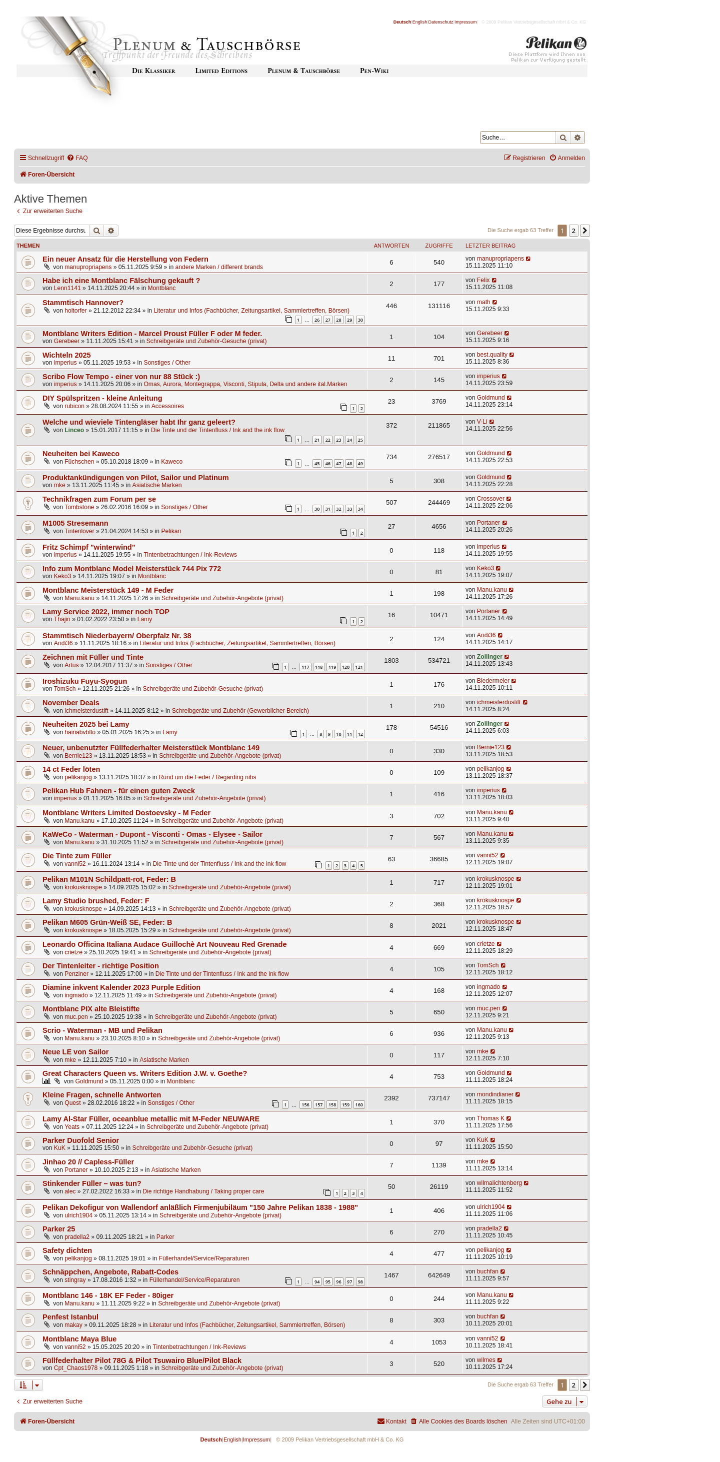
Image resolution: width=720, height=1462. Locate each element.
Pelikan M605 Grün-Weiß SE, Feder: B (107, 922)
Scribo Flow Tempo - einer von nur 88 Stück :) (121, 377)
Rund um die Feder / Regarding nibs (207, 777)
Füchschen (79, 461)
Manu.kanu (79, 598)
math (483, 302)
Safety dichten (67, 1250)
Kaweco (171, 461)
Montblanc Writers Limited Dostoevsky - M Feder (126, 813)
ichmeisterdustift (86, 710)
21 (317, 440)
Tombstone (79, 507)
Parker (165, 1236)
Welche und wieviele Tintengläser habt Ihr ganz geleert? (139, 422)
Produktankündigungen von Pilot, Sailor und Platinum (135, 478)
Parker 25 (58, 1229)
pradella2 (77, 1236)
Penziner (76, 973)
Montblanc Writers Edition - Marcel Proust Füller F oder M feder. (152, 334)
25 (360, 440)
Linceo (74, 430)
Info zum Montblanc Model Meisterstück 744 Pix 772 (131, 569)
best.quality (492, 354)
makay (73, 1324)
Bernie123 (78, 755)
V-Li (482, 421)
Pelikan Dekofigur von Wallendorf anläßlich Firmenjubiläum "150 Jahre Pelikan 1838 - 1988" (200, 1207)
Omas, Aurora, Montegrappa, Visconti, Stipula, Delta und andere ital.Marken (245, 384)
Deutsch (403, 22)
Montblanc (162, 288)
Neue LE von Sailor (75, 1052)
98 (360, 1281)
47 (338, 463)
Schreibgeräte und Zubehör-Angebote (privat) (223, 598)
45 (317, 463)
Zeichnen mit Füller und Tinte (93, 657)
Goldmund (491, 397)
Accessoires (168, 406)
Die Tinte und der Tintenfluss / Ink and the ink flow (217, 430)
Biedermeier (493, 680)
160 (359, 1104)
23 (338, 440)
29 (349, 320)
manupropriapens (88, 267)
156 (305, 1104)
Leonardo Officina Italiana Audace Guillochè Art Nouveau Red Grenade (164, 944)
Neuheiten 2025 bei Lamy (85, 724)
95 (328, 1281)
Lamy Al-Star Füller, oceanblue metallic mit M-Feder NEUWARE (151, 1119)
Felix (483, 280)
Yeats (72, 1126)
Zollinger (489, 656)
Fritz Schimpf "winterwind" (89, 547)
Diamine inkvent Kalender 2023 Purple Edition (121, 987)
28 (338, 320)
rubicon (74, 406)
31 (328, 509)
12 (360, 734)
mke (60, 485)
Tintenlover (79, 531)
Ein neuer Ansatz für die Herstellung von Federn (125, 259)
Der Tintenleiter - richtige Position (100, 966)
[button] (585, 231)
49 (360, 463)
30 (360, 320)
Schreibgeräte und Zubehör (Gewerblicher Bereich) (240, 710)
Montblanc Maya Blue (79, 1339)
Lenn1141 (67, 288)
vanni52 (75, 863)
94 (317, 1281)
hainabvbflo (80, 732)
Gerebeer (67, 341)
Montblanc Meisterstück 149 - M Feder (108, 590)
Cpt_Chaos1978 (76, 1367)
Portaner (488, 522)
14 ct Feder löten (71, 769)
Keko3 (62, 576)
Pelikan (171, 531)
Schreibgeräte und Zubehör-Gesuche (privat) (206, 341)
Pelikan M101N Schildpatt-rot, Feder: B (109, 879)
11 (349, 734)
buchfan (487, 1271)
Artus (71, 665)
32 (338, 509)
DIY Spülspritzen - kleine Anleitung (102, 398)
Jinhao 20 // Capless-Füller (88, 1162)
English (420, 22)
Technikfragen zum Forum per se (99, 499)
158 (332, 1104)
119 (332, 667)
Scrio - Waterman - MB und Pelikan (102, 1030)
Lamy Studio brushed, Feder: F (96, 901)
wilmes (486, 1359)
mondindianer (495, 1094)
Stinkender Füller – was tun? (92, 1183)
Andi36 (63, 643)
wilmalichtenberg (499, 1182)
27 (328, 320)
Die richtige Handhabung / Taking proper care (203, 1191)
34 (360, 509)
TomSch (65, 688)
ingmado (76, 995)
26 (317, 320)
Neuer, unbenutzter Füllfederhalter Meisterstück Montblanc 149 (151, 748)
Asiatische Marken (157, 485)
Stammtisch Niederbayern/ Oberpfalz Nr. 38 (117, 636)
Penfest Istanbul (70, 1317)
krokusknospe (83, 887)
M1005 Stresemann (75, 523)
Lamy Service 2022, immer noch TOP (106, 612)
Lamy (145, 619)
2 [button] (574, 230)
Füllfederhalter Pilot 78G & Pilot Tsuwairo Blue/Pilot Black (142, 1360)
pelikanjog (78, 777)
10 (338, 734)
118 (318, 667)
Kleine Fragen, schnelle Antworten (101, 1095)
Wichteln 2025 (66, 355)
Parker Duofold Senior (80, 1140)
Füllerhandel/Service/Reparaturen (204, 1258)
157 (318, 1104)
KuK (60, 1147)
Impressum (465, 22)
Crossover (490, 498)
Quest (72, 1102)
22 (328, 440)
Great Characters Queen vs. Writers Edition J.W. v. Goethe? (144, 1073)
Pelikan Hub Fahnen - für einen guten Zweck (118, 791)
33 (349, 509)
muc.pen (76, 1016)
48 (349, 463)
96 (338, 1281)
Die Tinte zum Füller (77, 856)
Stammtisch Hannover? (83, 303)
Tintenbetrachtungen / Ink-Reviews (190, 554)
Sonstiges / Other (167, 362)
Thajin (62, 619)
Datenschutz (441, 22)
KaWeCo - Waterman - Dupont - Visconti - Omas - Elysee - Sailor (152, 834)
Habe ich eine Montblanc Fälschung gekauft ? (121, 281)
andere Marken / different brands (218, 267)
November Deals (71, 703)
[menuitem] (77, 158)
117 (305, 667)
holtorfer (75, 310)
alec (70, 1191)
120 (346, 667)
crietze (73, 952)
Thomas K (490, 1118)
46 (328, 463)
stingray (75, 1279)
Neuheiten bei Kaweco (81, 454)
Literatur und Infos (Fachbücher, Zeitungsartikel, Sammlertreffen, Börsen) (252, 310)
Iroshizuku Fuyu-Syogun (84, 681)
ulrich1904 (78, 1215)
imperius (65, 362)
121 (359, 667)
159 (346, 1104)
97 (349, 1281)
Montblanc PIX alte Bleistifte (91, 1009)
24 (349, 440)
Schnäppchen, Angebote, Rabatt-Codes (110, 1272)
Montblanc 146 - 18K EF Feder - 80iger (108, 1295)
